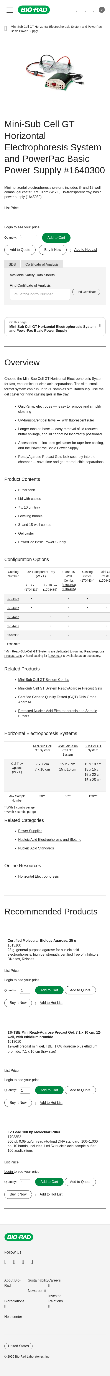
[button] (5, 29)
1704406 (13, 598)
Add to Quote (20, 250)
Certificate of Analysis (42, 264)
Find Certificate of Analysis (30, 285)
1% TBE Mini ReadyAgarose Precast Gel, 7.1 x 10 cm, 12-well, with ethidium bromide (54, 1035)
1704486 (13, 608)
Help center (13, 1317)
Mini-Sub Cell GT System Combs (43, 679)
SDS (12, 264)
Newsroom (36, 1291)
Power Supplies (30, 831)
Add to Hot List (85, 249)
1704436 (31, 589)
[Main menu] (10, 10)
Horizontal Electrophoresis (38, 876)
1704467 (13, 626)
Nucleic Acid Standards (36, 848)
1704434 (87, 580)
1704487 (13, 644)
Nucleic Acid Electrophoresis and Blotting (49, 839)
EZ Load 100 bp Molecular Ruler (34, 1132)
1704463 (69, 585)
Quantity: (10, 237)
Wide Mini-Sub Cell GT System (68, 750)
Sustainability (38, 1280)
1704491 (55, 655)
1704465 (69, 589)
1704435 (50, 589)
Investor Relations (55, 1298)
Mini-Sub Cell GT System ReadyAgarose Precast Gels (60, 688)
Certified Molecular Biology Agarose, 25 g (42, 940)
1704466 (13, 617)
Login (9, 227)
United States (18, 1346)
